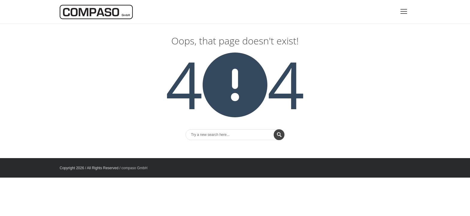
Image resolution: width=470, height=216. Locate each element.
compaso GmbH (134, 168)
